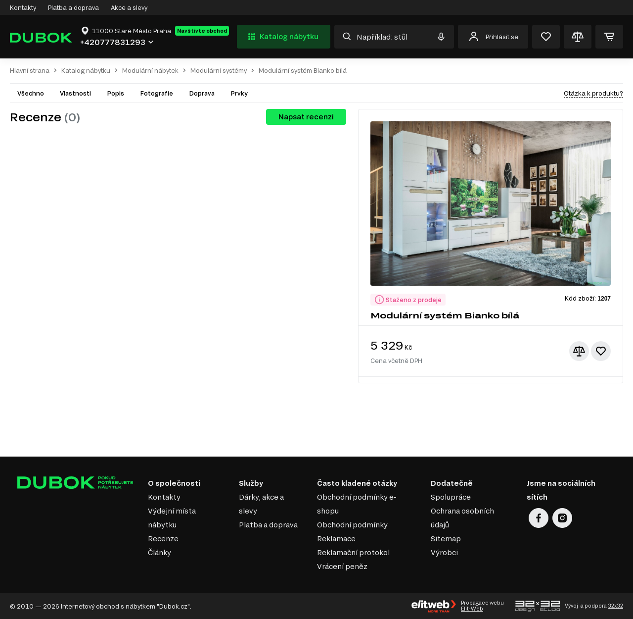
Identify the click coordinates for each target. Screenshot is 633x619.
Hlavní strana (29, 70)
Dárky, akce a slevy (261, 504)
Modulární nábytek (150, 70)
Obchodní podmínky (352, 524)
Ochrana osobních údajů (462, 518)
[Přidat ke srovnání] (579, 351)
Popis (115, 93)
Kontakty (23, 7)
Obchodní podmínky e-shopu (357, 504)
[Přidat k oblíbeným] (601, 351)
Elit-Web (472, 609)
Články (159, 552)
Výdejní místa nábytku (172, 518)
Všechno (30, 93)
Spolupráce (451, 497)
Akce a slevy (129, 7)
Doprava (202, 93)
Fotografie (156, 93)
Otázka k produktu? (593, 93)
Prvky (239, 93)
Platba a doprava (73, 7)
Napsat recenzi (306, 116)
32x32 (615, 606)
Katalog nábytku (282, 37)
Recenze (163, 538)
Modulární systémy (218, 70)
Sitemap (446, 538)
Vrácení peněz (342, 566)
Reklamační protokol (353, 552)
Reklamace (336, 538)
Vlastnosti (75, 93)
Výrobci (444, 552)
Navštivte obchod (202, 31)
